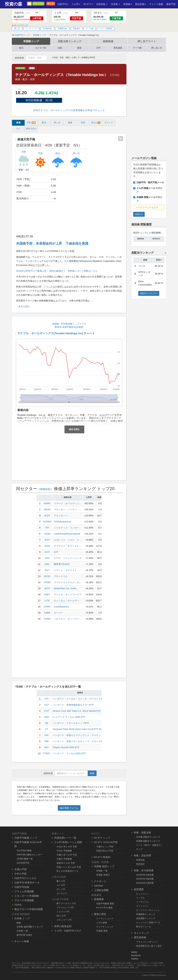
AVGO (47, 576)
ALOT (47, 515)
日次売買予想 (23, 863)
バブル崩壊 (101, 922)
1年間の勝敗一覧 (25, 859)
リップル (140, 898)
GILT (47, 570)
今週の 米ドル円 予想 (66, 855)
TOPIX (18, 904)
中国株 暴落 (102, 931)
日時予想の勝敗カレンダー (29, 854)
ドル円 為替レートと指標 (68, 842)
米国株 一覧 (102, 871)
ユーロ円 (60, 885)
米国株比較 (62, 29)
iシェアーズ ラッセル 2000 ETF (69, 717)
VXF (46, 735)
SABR (47, 612)
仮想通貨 (139, 889)
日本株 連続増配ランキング (30, 926)
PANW (47, 618)
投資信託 (140, 864)
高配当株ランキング (69, 41)
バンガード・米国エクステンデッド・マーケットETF (80, 735)
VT (46, 729)
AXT (56, 552)
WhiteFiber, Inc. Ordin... (66, 588)
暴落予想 (171, 4)
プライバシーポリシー (146, 942)
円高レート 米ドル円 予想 (68, 867)
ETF (99, 48)
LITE (47, 600)
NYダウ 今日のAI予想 (106, 842)
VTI (46, 698)
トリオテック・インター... (67, 527)
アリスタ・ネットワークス (67, 594)
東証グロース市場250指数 (28, 909)
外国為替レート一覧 (65, 837)
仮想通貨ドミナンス (145, 918)
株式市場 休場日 (24, 935)
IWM (46, 717)
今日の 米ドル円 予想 (66, 846)
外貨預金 (140, 860)
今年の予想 (20, 873)
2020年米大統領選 (145, 879)
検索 (92, 773)
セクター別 (40, 48)
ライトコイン (142, 906)
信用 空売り (31, 129)
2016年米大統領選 (145, 883)
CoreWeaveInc (61, 606)
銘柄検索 (108, 41)
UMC (47, 564)
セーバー (58, 612)
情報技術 (20, 68)
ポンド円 (60, 889)
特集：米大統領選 (144, 870)
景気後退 (118, 48)
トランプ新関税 (105, 29)
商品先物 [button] (140, 4)
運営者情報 (140, 937)
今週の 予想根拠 (64, 859)
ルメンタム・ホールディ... (67, 600)
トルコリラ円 (62, 911)
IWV (46, 747)
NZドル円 (61, 915)
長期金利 (76, 29)
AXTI (47, 552)
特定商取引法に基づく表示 (149, 946)
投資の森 (13, 4)
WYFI (47, 588)
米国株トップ (31, 41)
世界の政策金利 (62, 926)
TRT (47, 527)
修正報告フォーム (69, 808)
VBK (46, 741)
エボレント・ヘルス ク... (67, 540)
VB (46, 723)
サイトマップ (141, 933)
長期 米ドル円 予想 (65, 863)
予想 (31, 122)
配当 (21, 48)
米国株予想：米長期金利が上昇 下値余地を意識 (52, 243)
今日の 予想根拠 (64, 850)
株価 (18, 122)
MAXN (47, 509)
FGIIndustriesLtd (62, 521)
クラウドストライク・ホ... (67, 582)
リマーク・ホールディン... (67, 503)
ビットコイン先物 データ (148, 922)
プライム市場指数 (24, 891)
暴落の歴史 (100, 914)
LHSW (47, 533)
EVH (47, 540)
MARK (47, 503)
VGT (46, 705)
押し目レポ (156, 48)
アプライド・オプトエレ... (67, 546)
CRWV (47, 606)
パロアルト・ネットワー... (67, 618)
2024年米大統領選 (145, 875)
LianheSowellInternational (67, 533)
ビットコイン (142, 893)
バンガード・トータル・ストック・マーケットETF (79, 698)
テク (18, 129)
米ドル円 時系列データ (67, 871)
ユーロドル (61, 893)
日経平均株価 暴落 (105, 903)
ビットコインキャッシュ (148, 910)
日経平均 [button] (62, 4)
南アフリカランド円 (66, 903)
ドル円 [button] (76, 4)
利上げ (95, 122)
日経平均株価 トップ (25, 837)
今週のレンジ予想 (104, 846)
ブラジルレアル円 (65, 907)
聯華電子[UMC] (62, 564)
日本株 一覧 (22, 931)
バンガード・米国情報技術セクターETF (73, 705)
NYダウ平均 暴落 (104, 907)
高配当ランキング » (148, 293)
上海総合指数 (101, 890)
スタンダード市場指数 (26, 895)
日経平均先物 (21, 887)
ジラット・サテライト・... (67, 570)
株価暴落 (99, 899)
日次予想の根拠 (24, 850)
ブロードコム (61, 576)
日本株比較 (47, 29)
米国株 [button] (127, 4)
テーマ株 (89, 29)
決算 (60, 48)
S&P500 (98, 885)
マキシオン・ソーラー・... (67, 509)
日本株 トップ (22, 918)
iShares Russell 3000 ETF (66, 747)
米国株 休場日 (103, 875)
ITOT (46, 711)
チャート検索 (156, 4)
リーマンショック (104, 918)
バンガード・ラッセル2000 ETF (69, 753)
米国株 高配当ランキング (148, 841)
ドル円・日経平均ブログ (67, 930)
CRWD (47, 582)
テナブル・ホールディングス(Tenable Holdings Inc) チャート (56, 333)
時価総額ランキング (145, 914)
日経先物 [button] (102, 4)
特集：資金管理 (142, 855)
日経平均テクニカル (25, 878)
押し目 (50, 3)
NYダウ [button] (88, 4)
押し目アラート (147, 41)
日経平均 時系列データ (27, 882)
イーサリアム (142, 902)
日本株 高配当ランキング (148, 837)
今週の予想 (20, 869)
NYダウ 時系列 (102, 857)
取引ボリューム (143, 926)
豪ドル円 (60, 881)
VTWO (46, 753)
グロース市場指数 (24, 900)
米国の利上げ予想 (104, 850)
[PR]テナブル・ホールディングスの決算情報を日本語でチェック (69, 110)
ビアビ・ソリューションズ (67, 558)
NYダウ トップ (102, 837)
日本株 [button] (115, 4)
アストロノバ (61, 515)
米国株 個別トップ (104, 866)
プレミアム (38, 3)
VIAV (47, 558)
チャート (109, 122)
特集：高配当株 (142, 832)
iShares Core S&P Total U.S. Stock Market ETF (77, 711)
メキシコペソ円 (63, 920)
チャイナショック (104, 926)
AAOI (47, 546)
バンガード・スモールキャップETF (71, 723)
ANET (47, 594)
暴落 (79, 48)
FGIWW (47, 521)
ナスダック (100, 881)
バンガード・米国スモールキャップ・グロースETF (79, 741)
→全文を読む (23, 306)
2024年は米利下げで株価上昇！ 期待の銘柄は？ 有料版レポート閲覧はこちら (57, 271)
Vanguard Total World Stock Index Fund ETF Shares (79, 729)
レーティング (31, 29)
